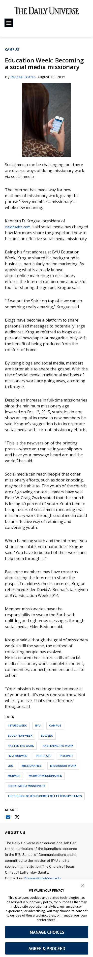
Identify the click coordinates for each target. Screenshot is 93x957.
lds (10, 771)
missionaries (32, 771)
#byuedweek (17, 731)
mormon (14, 781)
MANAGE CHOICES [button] (47, 932)
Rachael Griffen (24, 77)
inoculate (43, 761)
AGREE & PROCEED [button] (47, 948)
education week (20, 741)
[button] (82, 884)
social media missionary (26, 791)
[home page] (46, 12)
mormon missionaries (45, 781)
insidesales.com (19, 227)
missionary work (63, 771)
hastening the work (57, 751)
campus (55, 731)
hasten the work (21, 751)
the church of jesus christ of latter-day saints (45, 802)
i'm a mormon (17, 761)
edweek (47, 741)
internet (66, 761)
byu (38, 731)
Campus (12, 49)
